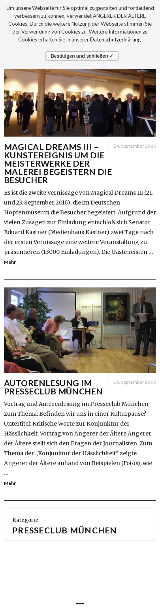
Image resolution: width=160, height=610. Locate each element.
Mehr (10, 262)
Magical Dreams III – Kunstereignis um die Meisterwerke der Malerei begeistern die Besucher (58, 163)
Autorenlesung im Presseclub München (53, 387)
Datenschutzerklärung (115, 39)
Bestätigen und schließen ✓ (82, 56)
